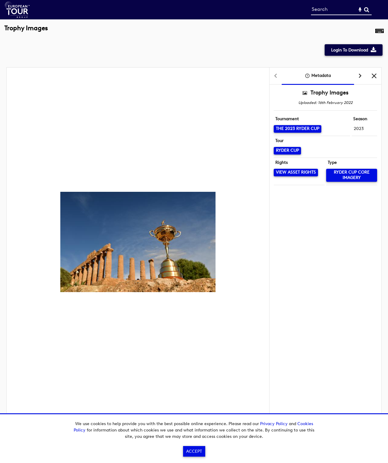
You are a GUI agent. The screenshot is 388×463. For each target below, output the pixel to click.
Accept (194, 451)
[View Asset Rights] (296, 172)
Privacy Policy (274, 423)
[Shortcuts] (379, 31)
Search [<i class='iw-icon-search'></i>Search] (366, 9)
